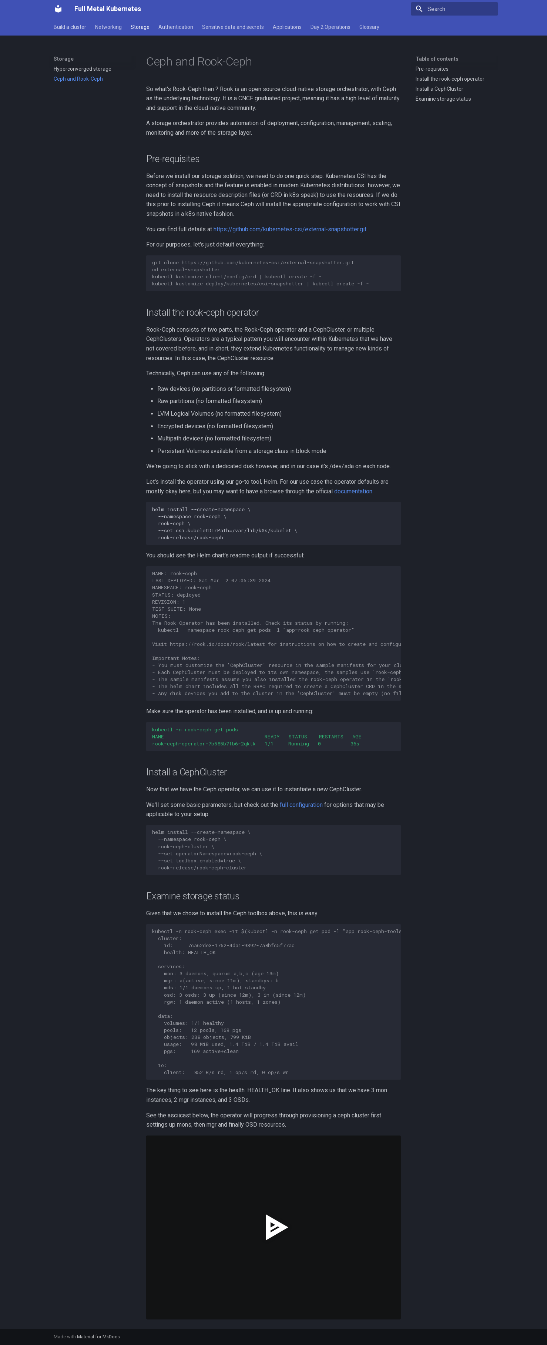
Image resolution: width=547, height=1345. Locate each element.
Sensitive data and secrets (233, 27)
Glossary (369, 27)
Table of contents (437, 59)
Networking (108, 27)
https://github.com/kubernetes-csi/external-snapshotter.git (290, 229)
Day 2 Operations (330, 27)
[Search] (454, 9)
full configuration (301, 804)
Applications (287, 27)
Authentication (175, 27)
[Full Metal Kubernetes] (58, 8)
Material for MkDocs (98, 1336)
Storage (140, 27)
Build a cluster (70, 27)
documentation (353, 491)
